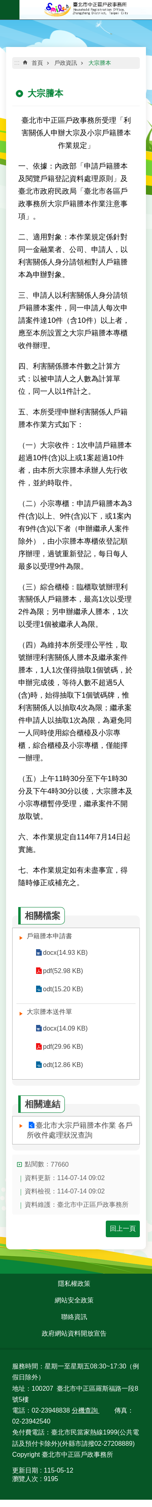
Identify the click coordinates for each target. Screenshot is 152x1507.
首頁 (37, 63)
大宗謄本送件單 (49, 1011)
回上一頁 (123, 1228)
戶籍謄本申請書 (49, 936)
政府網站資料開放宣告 (74, 1333)
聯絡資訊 (74, 1316)
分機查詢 (85, 1410)
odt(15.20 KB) (63, 989)
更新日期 (25, 1470)
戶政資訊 (65, 63)
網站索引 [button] (9, 9)
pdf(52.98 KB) (63, 970)
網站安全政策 (74, 1300)
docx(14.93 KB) (65, 952)
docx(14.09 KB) (65, 1028)
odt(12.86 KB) (63, 1064)
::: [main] (16, 62)
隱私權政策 (74, 1283)
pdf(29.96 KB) (63, 1046)
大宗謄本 (99, 63)
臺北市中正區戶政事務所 (85, 9)
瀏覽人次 (25, 1478)
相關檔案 (42, 916)
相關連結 (42, 1104)
